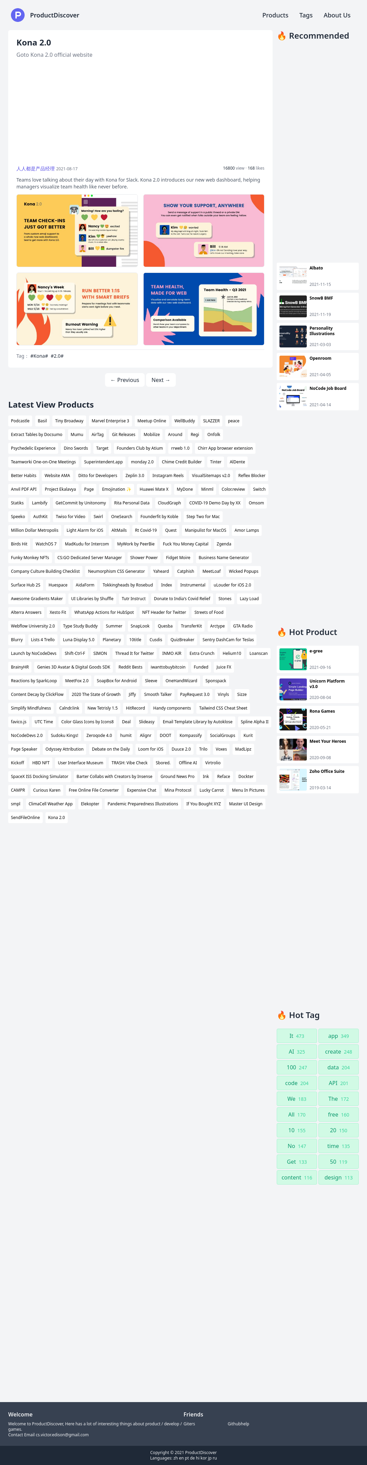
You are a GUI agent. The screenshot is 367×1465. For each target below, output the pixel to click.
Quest (171, 530)
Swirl (98, 516)
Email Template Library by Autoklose (198, 722)
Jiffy (132, 694)
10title (135, 640)
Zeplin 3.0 (135, 475)
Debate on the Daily (111, 749)
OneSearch (121, 516)
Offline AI (188, 763)
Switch (259, 489)
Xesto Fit (58, 612)
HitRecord (135, 708)
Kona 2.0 (56, 817)
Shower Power (144, 557)
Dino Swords (76, 448)
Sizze (242, 694)
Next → (161, 380)
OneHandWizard (181, 681)
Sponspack (216, 681)
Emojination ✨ (116, 489)
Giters (189, 1424)
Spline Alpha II (254, 722)
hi (198, 1458)
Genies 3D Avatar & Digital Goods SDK (73, 667)
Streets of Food (208, 612)
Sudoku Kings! (64, 735)
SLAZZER (211, 421)
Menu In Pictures (248, 790)
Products (275, 15)
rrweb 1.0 (180, 448)
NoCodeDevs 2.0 (27, 735)
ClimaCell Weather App (51, 804)
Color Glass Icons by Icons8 (87, 722)
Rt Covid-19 (146, 530)
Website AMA (57, 475)
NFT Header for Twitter (164, 612)
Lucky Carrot (211, 790)
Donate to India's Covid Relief (182, 599)
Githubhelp (238, 1424)
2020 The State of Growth (96, 694)
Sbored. (163, 763)
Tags (306, 15)
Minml (207, 489)
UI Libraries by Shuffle (92, 599)
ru (215, 1458)
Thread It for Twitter (134, 653)
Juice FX (224, 667)
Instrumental (193, 585)
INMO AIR (171, 653)
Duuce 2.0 (181, 749)
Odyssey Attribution (64, 749)
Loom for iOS (150, 749)
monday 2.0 (142, 462)
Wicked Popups (243, 571)
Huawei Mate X (154, 489)
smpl (15, 804)
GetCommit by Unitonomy (81, 503)
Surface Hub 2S (25, 585)
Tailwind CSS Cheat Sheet (223, 708)
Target (102, 448)
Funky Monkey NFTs (30, 557)
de (192, 1458)
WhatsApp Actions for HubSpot (104, 612)
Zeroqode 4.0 (99, 735)
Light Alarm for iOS (85, 530)
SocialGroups (222, 735)
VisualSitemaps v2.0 (211, 475)
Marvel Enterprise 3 (110, 421)
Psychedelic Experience (33, 448)
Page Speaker (24, 749)
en (181, 1458)
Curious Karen (47, 790)
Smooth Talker (158, 694)
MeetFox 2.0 (77, 681)
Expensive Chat (141, 790)
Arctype (217, 626)
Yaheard (161, 571)
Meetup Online (151, 421)
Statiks (17, 503)
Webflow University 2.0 (33, 626)
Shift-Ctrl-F (75, 653)
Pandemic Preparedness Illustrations (142, 804)
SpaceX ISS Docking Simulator (39, 776)
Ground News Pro (178, 776)
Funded (201, 667)
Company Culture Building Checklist (45, 571)
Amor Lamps (247, 530)
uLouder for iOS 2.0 (232, 585)
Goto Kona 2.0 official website (54, 54)
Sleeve (151, 681)
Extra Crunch (201, 653)
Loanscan (258, 653)
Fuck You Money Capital (185, 544)
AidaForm (85, 585)
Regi (195, 434)
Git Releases (123, 434)
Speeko (18, 516)
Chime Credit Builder (182, 462)
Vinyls (223, 694)
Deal (126, 722)
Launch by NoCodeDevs (33, 653)
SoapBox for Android (117, 681)
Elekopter (90, 804)
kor (203, 1458)
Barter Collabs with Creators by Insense (115, 776)
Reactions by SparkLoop (34, 681)
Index (166, 585)
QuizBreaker (182, 640)
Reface (223, 776)
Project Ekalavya (60, 489)
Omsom (256, 503)
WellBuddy (184, 421)
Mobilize (152, 434)
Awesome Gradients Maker (37, 599)
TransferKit (191, 626)
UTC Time (44, 722)
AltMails (119, 530)
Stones (225, 599)
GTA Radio (243, 626)
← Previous (124, 380)
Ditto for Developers (97, 475)
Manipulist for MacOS (205, 530)
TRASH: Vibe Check (129, 763)
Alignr (146, 735)
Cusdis (155, 640)
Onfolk (213, 434)
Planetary (112, 640)
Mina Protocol (178, 790)
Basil (42, 421)
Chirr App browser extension (225, 448)
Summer (114, 626)
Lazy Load (249, 599)
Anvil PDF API (24, 489)
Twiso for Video (70, 516)
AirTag (98, 434)
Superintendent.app (103, 462)
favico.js (18, 722)
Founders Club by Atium (140, 448)
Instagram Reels (168, 475)
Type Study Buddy (80, 626)
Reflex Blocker (252, 475)
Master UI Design (246, 804)
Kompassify (191, 735)
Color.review (233, 489)
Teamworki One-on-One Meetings (43, 462)
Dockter (245, 776)
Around (175, 434)
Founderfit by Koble (159, 516)
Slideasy (147, 722)
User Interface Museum (80, 763)
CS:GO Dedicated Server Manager (89, 557)
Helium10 (232, 653)
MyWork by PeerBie (136, 544)
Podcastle (20, 421)
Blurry (17, 640)
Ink (206, 776)
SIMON (100, 653)
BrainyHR (20, 667)
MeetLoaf (211, 571)
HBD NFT (41, 763)
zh (175, 1458)
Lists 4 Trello (43, 640)
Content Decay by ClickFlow (37, 694)
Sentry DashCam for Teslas (228, 640)
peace (233, 421)
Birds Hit (19, 544)
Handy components (172, 708)
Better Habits (23, 475)
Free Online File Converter (94, 790)
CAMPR (18, 790)
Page (89, 489)
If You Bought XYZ (203, 804)
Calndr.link (69, 708)
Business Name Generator (224, 557)
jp (209, 1458)
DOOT (165, 735)
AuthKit (40, 516)
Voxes (221, 749)
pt (187, 1458)
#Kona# (39, 356)
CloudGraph (169, 503)
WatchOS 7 (46, 544)
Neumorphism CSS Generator (116, 571)
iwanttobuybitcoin (168, 667)
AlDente (237, 462)
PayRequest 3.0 (195, 694)
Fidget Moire (178, 557)
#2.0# (57, 356)
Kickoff (17, 763)
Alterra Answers (26, 612)
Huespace (58, 585)
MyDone (185, 489)
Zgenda (224, 544)
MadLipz (243, 749)
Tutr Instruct (134, 599)
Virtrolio (213, 763)
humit (125, 735)
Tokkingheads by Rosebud (128, 585)
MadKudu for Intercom (87, 544)
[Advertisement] (140, 112)
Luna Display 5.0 (78, 640)
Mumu (77, 434)
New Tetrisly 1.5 (103, 708)
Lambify (39, 503)
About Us (337, 15)
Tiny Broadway (69, 421)
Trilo (203, 749)
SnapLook (140, 626)
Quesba (165, 626)
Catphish (185, 571)
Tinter (215, 462)
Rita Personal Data (132, 503)
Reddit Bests (130, 667)
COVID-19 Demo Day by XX (214, 503)
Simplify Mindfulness (31, 708)
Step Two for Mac (203, 516)
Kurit (248, 735)
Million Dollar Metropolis (34, 530)
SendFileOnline (25, 817)
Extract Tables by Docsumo (36, 434)
